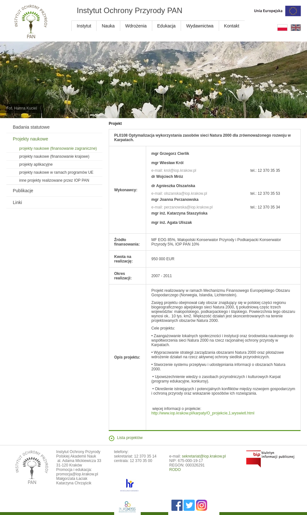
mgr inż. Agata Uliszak (171, 222)
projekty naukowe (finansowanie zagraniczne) (58, 148)
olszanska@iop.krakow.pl (185, 193)
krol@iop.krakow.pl (180, 170)
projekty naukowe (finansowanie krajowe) (54, 156)
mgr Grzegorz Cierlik (170, 153)
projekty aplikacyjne (36, 164)
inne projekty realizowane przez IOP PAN (54, 180)
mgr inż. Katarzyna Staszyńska (179, 213)
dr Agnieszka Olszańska (173, 186)
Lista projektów (130, 437)
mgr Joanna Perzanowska (174, 199)
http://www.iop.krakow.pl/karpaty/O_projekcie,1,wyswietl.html (202, 413)
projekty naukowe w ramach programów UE (56, 172)
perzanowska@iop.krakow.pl (188, 207)
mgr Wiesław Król (167, 163)
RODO (175, 469)
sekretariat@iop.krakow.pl (204, 456)
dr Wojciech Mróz (167, 176)
